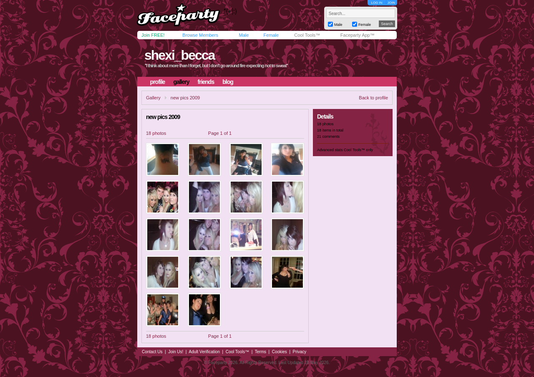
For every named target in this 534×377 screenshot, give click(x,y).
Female (271, 35)
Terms (260, 351)
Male (244, 35)
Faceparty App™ (357, 35)
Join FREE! (153, 35)
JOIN (391, 3)
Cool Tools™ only (358, 150)
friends (206, 81)
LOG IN (376, 3)
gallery (181, 81)
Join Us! (175, 351)
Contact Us (152, 351)
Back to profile (373, 97)
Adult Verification (204, 351)
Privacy (300, 351)
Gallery (153, 97)
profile (157, 81)
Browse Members (200, 35)
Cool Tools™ (307, 35)
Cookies (279, 351)
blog (227, 81)
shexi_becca (179, 55)
